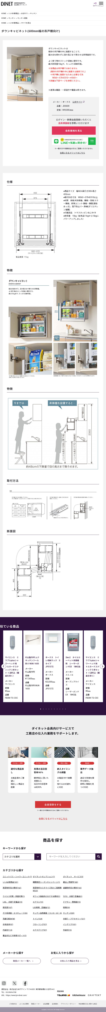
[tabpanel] (13, 667)
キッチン (11, 18)
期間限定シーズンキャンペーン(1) (46, 882)
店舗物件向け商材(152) (72, 888)
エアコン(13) (38, 902)
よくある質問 (24, 1004)
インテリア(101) (69, 924)
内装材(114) (7, 930)
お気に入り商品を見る (69, 961)
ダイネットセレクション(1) (44, 877)
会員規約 (55, 1004)
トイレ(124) (37, 919)
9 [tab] (62, 709)
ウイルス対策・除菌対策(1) (14, 896)
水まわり (24, 13)
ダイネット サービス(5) (73, 877)
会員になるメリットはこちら (72, 153)
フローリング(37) (40, 924)
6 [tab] (54, 709)
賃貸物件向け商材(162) (12, 888)
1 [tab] (40, 709)
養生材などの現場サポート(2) (14, 936)
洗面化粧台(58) (9, 919)
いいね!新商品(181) (10, 882)
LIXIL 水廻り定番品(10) (12, 902)
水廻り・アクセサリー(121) (74, 919)
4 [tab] (48, 709)
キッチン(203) (68, 913)
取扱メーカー (35, 1004)
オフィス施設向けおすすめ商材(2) (46, 896)
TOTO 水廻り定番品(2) (72, 896)
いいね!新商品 (13, 13)
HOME (3, 13)
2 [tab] (43, 709)
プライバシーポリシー (68, 1004)
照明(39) (66, 907)
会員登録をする (52, 804)
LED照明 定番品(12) (41, 907)
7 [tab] (57, 709)
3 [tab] (46, 709)
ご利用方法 (13, 1004)
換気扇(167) (7, 907)
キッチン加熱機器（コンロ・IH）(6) (47, 913)
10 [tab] (65, 709)
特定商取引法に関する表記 (88, 1004)
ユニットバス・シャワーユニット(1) (17, 877)
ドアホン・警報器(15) (72, 902)
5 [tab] (51, 709)
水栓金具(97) (8, 924)
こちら (64, 818)
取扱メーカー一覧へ (22, 961)
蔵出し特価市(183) (70, 882)
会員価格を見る (73, 130)
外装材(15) (67, 930)
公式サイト (77, 102)
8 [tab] (60, 709)
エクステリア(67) (40, 930)
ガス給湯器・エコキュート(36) (15, 913)
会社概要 (46, 1004)
